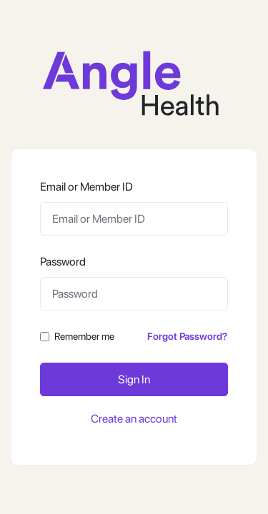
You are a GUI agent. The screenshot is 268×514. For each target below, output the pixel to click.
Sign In (134, 379)
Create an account (134, 418)
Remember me (84, 336)
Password (63, 261)
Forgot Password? (187, 336)
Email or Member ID (86, 186)
